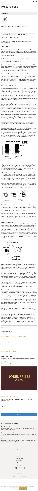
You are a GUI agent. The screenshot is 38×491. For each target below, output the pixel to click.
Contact (19, 449)
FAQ (19, 451)
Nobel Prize (19, 474)
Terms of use (19, 456)
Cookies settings (14, 488)
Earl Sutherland (24, 104)
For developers (19, 458)
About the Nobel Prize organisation (10, 423)
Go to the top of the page (5, 331)
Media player (19, 460)
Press (19, 446)
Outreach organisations (6, 438)
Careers (19, 462)
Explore (19, 414)
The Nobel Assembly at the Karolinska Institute (11, 33)
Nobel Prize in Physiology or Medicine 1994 (13, 336)
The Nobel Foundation (6, 426)
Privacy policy (19, 453)
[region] (19, 487)
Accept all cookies (23, 488)
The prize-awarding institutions (8, 432)
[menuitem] (19, 447)
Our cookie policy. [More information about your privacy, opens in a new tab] (30, 486)
